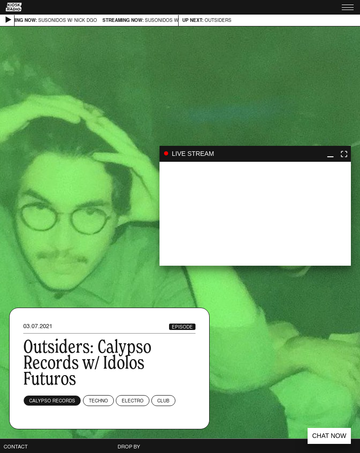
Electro (133, 400)
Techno (98, 400)
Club (163, 400)
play (255, 214)
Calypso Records (52, 400)
